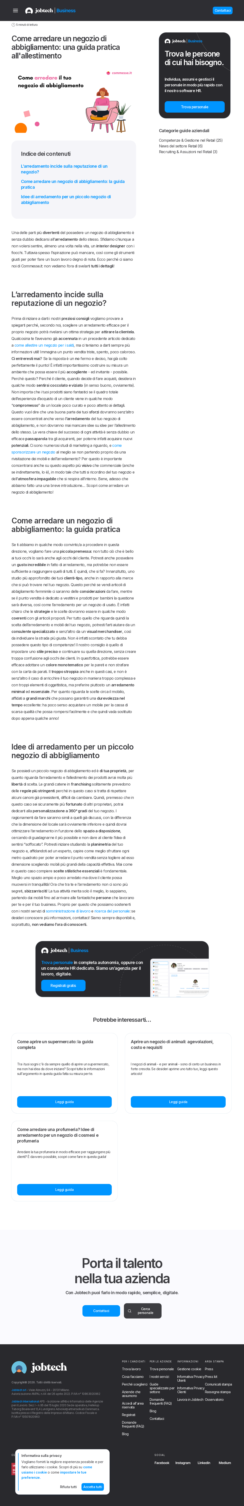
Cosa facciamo (133, 1377)
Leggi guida (64, 1102)
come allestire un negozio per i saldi (44, 345)
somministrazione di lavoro (68, 911)
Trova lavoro (131, 1369)
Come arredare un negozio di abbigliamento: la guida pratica (73, 184)
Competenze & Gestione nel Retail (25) (191, 140)
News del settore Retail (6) (181, 146)
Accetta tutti (92, 1487)
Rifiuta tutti (68, 1487)
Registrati (128, 1415)
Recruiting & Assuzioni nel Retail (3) (188, 151)
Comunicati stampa (218, 1384)
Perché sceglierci (134, 1384)
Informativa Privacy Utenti (190, 1378)
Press (209, 1369)
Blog (125, 1434)
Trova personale (162, 1369)
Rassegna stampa (218, 1392)
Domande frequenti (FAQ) (133, 1424)
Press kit (211, 1377)
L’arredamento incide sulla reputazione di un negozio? (64, 169)
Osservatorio (214, 1400)
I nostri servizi (159, 1377)
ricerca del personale (112, 911)
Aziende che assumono (131, 1394)
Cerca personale (140, 1311)
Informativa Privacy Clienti (190, 1390)
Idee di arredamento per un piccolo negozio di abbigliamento (66, 199)
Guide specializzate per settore (162, 1388)
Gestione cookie (189, 1369)
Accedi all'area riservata (133, 1405)
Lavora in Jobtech (190, 1400)
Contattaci (101, 1311)
